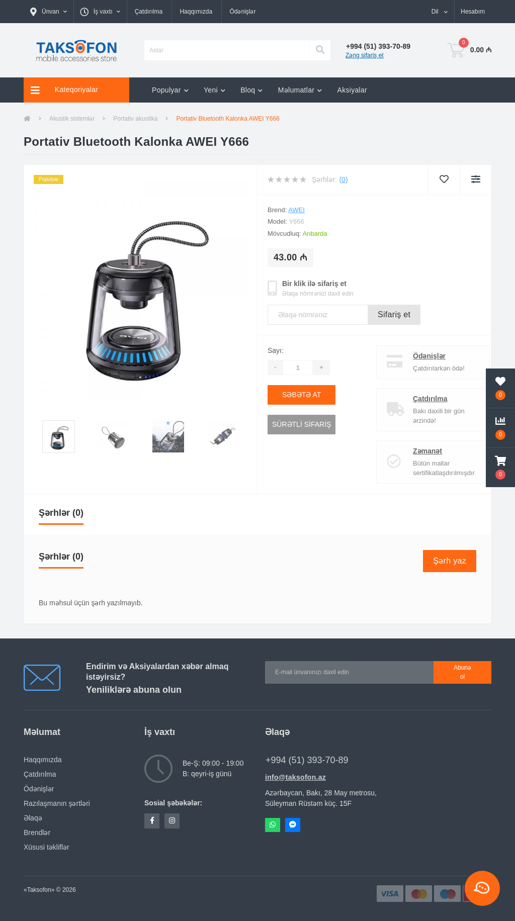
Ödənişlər (242, 11)
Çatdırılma (148, 11)
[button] (48, 11)
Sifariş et (394, 314)
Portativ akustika (135, 118)
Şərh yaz (449, 561)
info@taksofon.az (295, 777)
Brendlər (37, 832)
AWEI (296, 210)
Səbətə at (301, 395)
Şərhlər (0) (61, 513)
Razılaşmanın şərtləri (57, 803)
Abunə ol (462, 672)
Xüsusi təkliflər (46, 847)
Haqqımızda (196, 11)
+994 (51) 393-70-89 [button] (307, 760)
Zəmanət (419, 451)
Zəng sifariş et (365, 55)
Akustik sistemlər (72, 118)
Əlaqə (33, 818)
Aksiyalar (352, 90)
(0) (343, 179)
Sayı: (276, 350)
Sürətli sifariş (301, 424)
